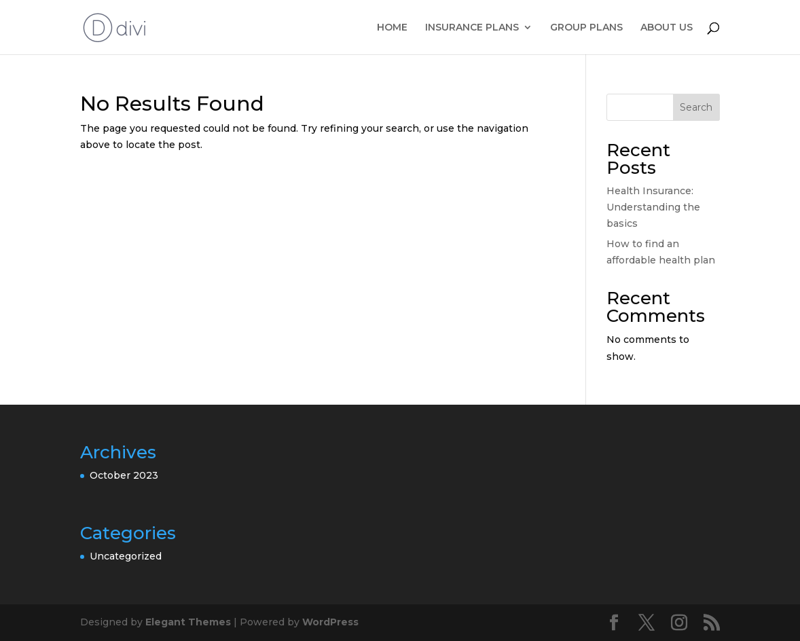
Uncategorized (126, 556)
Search (696, 107)
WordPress (330, 622)
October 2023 (124, 475)
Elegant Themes (188, 622)
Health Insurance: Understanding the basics (653, 207)
